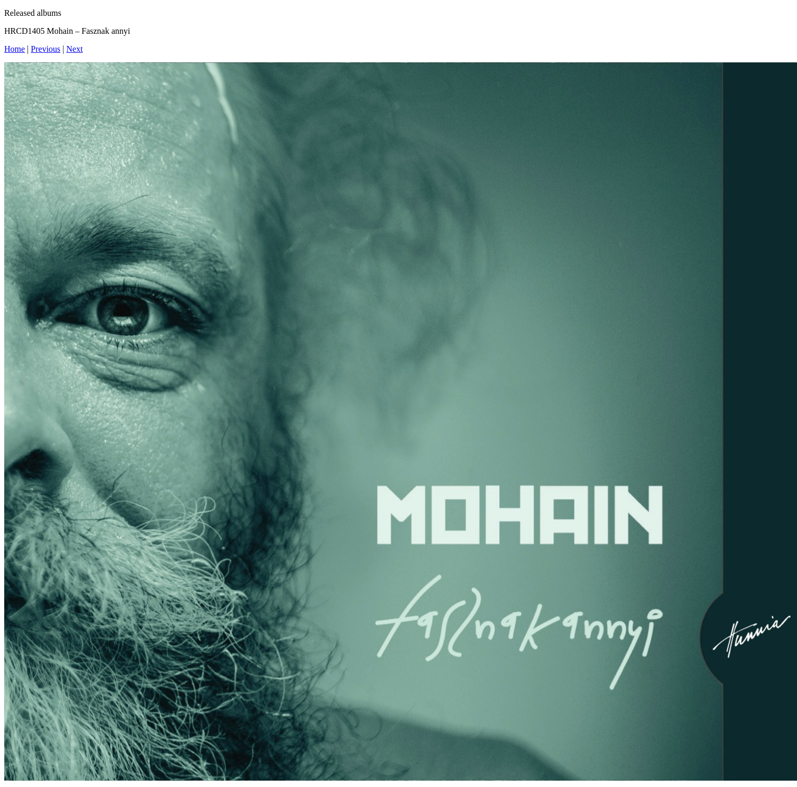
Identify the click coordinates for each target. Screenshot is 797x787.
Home (14, 48)
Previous (45, 48)
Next (75, 48)
